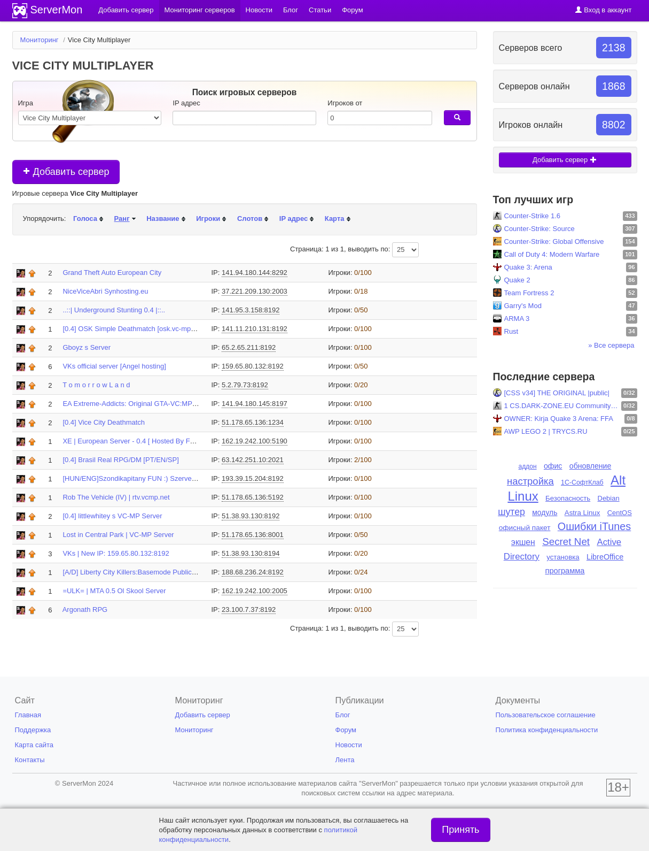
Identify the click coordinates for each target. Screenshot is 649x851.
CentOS (619, 513)
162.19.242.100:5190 (254, 441)
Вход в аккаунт (603, 10)
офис (553, 466)
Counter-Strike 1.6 (532, 216)
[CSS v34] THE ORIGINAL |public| (557, 393)
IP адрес (186, 103)
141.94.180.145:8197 (254, 404)
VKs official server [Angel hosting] (114, 366)
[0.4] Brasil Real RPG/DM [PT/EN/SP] (120, 460)
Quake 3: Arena (528, 267)
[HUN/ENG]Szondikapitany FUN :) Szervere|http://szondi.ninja (157, 478)
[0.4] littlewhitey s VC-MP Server (112, 516)
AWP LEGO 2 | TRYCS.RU (546, 431)
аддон (528, 466)
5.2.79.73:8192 (245, 385)
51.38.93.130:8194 (250, 553)
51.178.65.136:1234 (253, 422)
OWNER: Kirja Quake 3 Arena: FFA (558, 419)
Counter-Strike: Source (539, 229)
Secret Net (566, 541)
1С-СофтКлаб (582, 482)
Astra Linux (582, 513)
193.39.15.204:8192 (253, 478)
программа (564, 570)
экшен (523, 542)
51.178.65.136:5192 (253, 497)
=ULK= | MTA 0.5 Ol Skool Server (114, 591)
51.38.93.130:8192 (250, 516)
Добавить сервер (66, 171)
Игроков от (344, 103)
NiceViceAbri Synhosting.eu (105, 291)
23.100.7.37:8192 (249, 609)
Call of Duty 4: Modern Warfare (552, 254)
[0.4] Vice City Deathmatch (103, 422)
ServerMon (56, 10)
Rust (511, 331)
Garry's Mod (523, 306)
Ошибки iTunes (594, 526)
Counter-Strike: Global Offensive (554, 241)
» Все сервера (611, 345)
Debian (609, 498)
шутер (511, 512)
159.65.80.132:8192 (253, 366)
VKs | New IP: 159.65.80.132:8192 (115, 553)
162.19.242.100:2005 (254, 591)
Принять (460, 829)
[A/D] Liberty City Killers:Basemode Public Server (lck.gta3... (155, 572)
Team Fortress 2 (529, 293)
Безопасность (567, 498)
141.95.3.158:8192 (250, 310)
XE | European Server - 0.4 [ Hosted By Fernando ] (140, 441)
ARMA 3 (517, 319)
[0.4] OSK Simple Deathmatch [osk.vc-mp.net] (133, 329)
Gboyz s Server (86, 347)
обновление (590, 466)
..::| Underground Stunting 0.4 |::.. (113, 310)
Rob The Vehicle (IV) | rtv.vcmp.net (115, 497)
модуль (544, 512)
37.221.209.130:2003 (254, 291)
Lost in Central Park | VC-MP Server (118, 535)
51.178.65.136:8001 (253, 535)
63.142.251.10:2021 (253, 460)
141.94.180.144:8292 (254, 273)
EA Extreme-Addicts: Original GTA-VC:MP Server (138, 404)
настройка (530, 481)
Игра (26, 103)
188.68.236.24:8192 (253, 572)
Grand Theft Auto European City (111, 273)
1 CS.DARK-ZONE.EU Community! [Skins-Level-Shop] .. (561, 406)
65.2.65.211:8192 (249, 347)
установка (562, 557)
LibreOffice (605, 557)
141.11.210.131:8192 (254, 329)
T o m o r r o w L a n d (96, 385)
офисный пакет (525, 528)
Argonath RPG (85, 609)
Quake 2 (517, 280)
